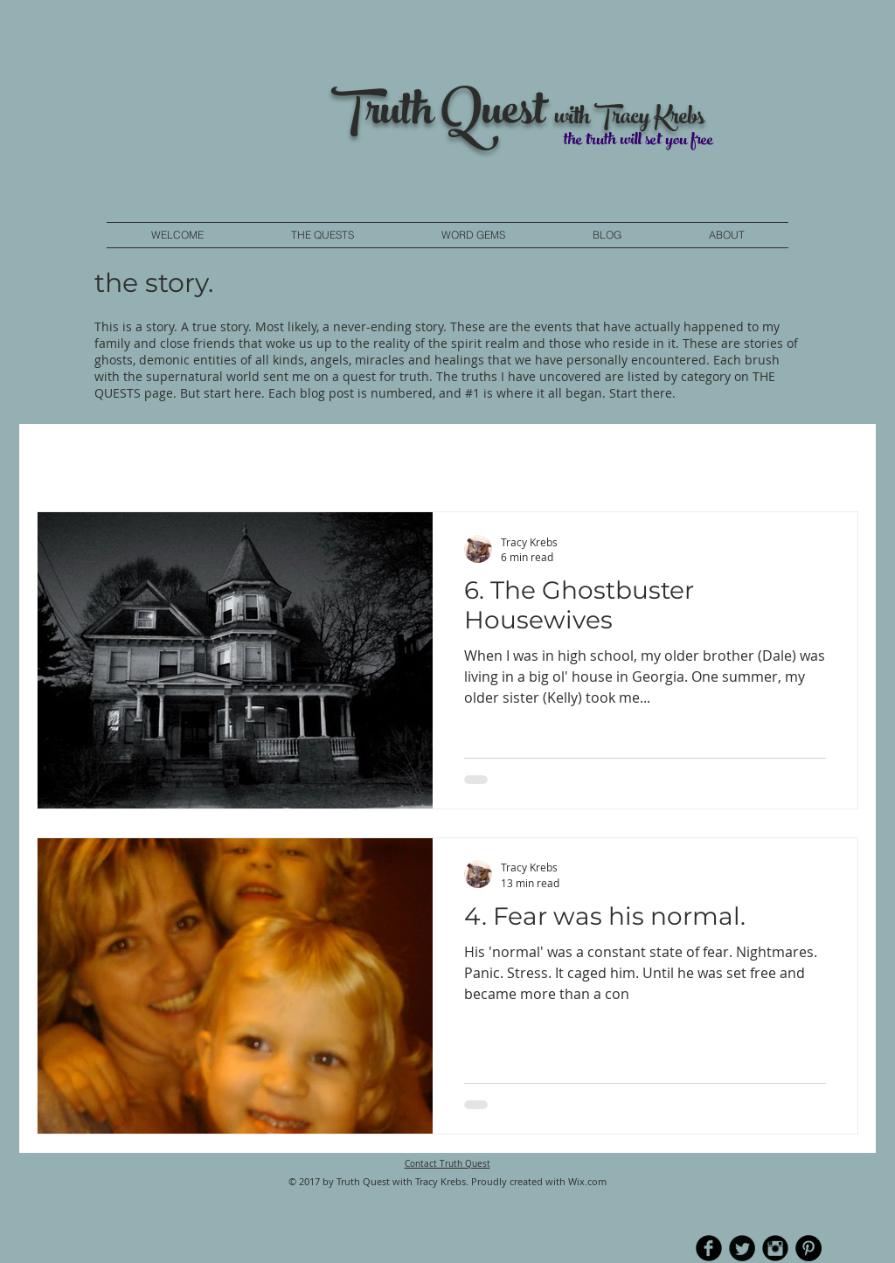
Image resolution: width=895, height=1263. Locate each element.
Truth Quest (442, 115)
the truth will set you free (638, 141)
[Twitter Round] (742, 1248)
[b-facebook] (709, 1248)
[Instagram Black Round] (775, 1248)
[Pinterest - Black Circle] (808, 1248)
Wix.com (587, 1181)
